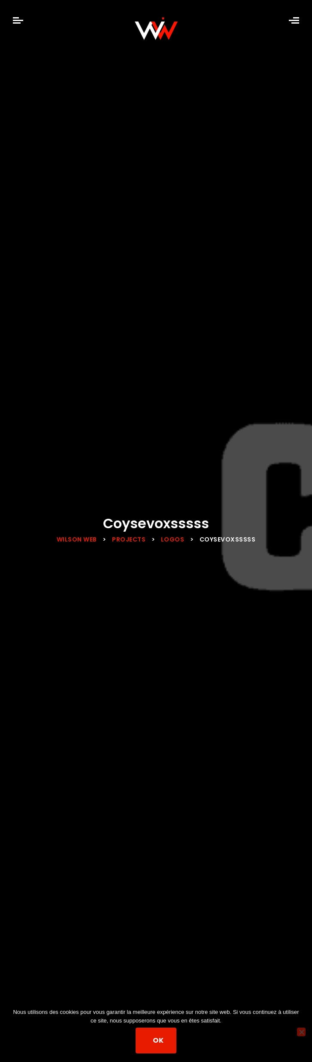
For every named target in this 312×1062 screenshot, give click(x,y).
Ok (158, 1040)
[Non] (301, 1032)
